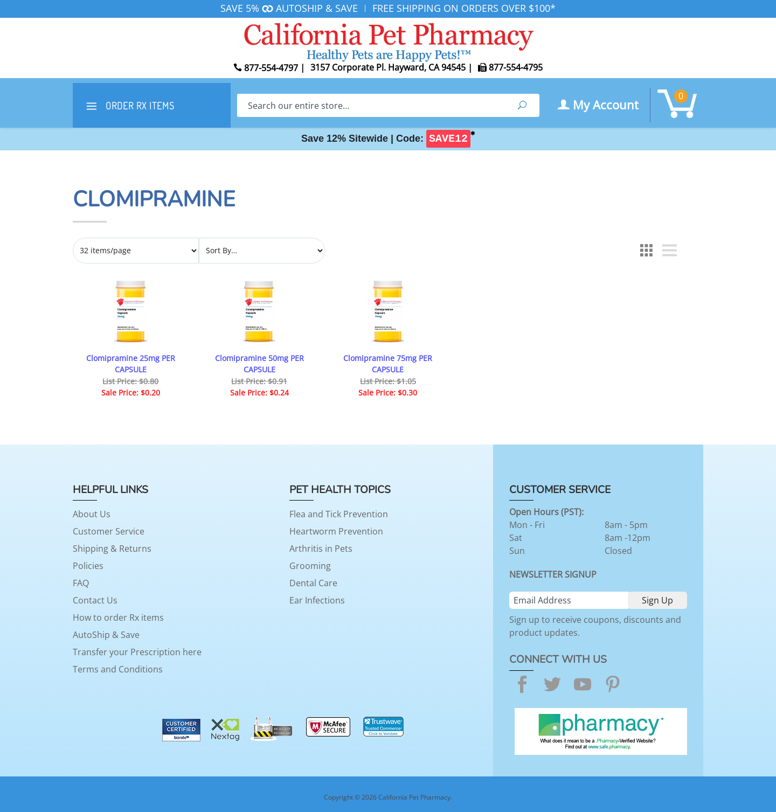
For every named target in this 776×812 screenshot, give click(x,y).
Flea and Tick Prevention (338, 514)
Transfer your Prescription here (137, 652)
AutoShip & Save (106, 635)
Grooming (310, 566)
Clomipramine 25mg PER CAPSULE (130, 364)
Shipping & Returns (112, 548)
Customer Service (108, 531)
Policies (88, 566)
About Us (91, 514)
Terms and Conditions (118, 669)
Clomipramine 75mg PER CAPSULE (387, 364)
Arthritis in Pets (320, 548)
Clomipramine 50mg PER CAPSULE (259, 364)
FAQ (81, 583)
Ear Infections (317, 600)
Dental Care (313, 583)
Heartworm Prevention (336, 531)
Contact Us (95, 600)
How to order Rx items (118, 617)
